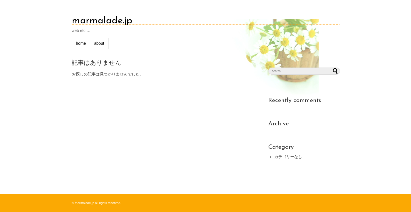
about (99, 43)
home (81, 43)
